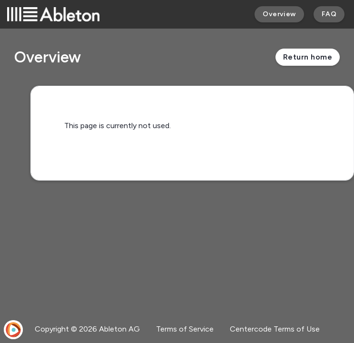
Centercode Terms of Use (275, 328)
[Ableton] (53, 14)
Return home (307, 56)
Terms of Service (185, 328)
